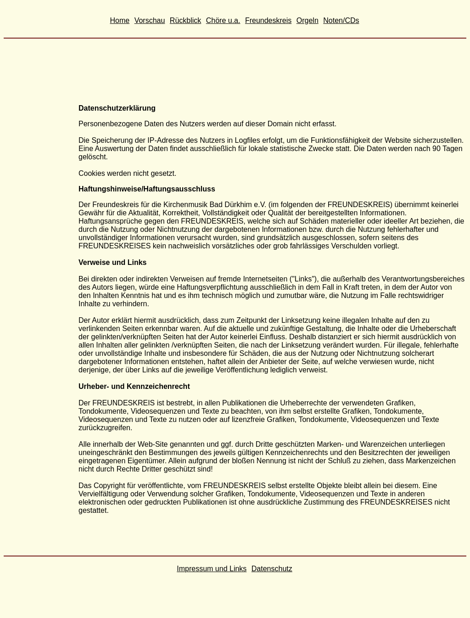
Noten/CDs (341, 20)
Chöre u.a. (223, 20)
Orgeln (308, 20)
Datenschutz (272, 569)
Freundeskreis (268, 20)
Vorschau (149, 20)
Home (120, 20)
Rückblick (185, 20)
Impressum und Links (211, 569)
